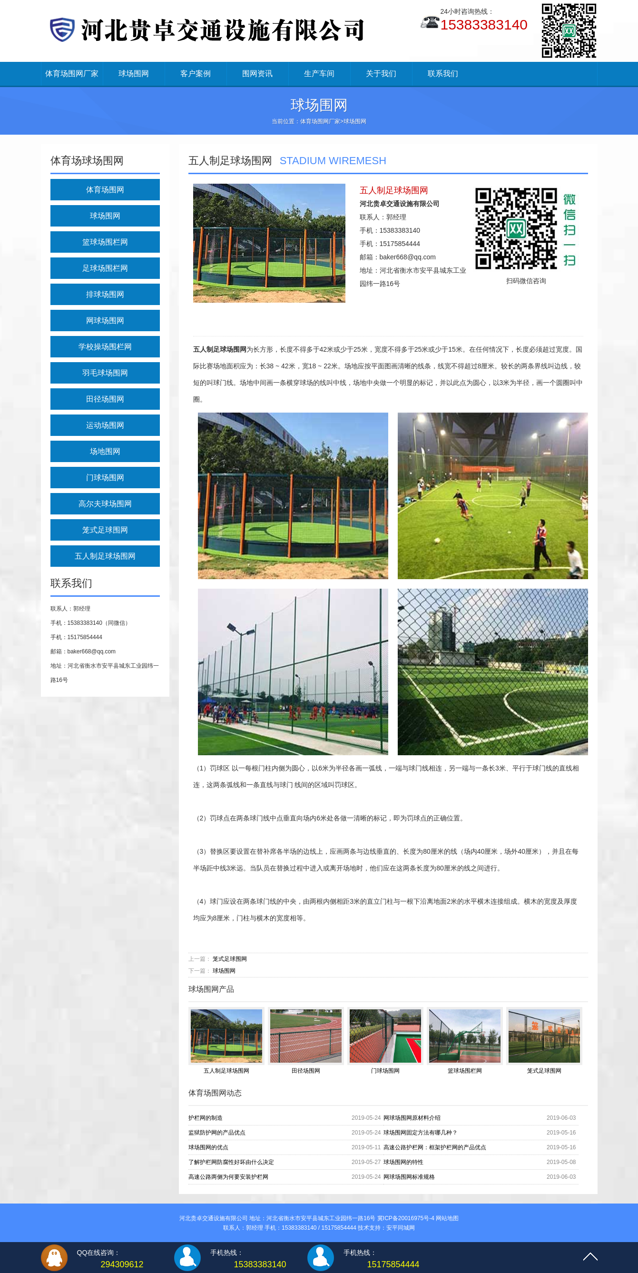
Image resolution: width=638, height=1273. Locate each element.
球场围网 (133, 73)
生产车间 (319, 73)
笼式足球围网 (105, 530)
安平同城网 (400, 1227)
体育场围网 (105, 190)
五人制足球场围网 (105, 556)
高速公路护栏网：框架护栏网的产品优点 (434, 1147)
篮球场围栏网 (105, 242)
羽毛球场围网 (105, 373)
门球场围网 (105, 478)
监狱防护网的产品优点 (216, 1132)
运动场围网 (105, 425)
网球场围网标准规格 (409, 1177)
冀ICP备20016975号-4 (405, 1218)
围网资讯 (257, 73)
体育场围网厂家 (71, 73)
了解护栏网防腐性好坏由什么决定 (231, 1162)
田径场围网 (105, 399)
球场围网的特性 (403, 1162)
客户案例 (195, 73)
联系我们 (443, 73)
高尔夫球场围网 (105, 504)
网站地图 (447, 1218)
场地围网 (105, 451)
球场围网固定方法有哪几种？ (420, 1132)
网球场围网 (105, 320)
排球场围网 (105, 294)
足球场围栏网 (105, 268)
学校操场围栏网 (105, 347)
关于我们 (381, 73)
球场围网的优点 (208, 1147)
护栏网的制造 (205, 1118)
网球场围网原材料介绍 (412, 1118)
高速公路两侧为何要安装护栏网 (228, 1177)
